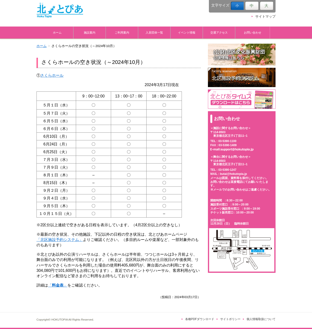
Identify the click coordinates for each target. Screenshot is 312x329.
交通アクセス (219, 32)
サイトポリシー (230, 319)
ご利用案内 (122, 32)
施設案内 (89, 32)
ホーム (57, 32)
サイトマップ (265, 16)
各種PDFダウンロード (199, 319)
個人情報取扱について (261, 319)
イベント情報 (186, 32)
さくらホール (52, 75)
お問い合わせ (252, 32)
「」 (57, 285)
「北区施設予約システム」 (59, 240)
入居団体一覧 (154, 32)
